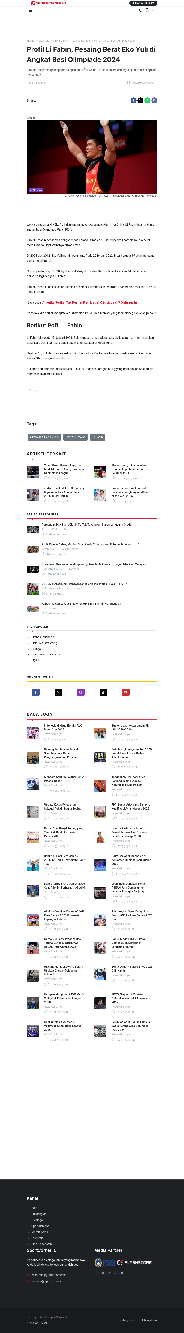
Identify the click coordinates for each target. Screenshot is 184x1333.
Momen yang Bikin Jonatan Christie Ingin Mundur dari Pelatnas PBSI (129, 469)
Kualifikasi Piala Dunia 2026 (45, 654)
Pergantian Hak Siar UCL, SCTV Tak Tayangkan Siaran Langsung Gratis (86, 524)
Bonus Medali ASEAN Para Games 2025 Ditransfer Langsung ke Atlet (128, 942)
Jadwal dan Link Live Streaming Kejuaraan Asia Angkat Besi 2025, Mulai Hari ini (64, 492)
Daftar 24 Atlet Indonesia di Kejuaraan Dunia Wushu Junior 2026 (131, 859)
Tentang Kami (127, 1320)
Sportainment (40, 1226)
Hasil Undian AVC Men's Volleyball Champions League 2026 (63, 1025)
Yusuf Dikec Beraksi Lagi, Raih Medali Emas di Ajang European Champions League (64, 469)
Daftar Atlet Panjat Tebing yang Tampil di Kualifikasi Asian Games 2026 (63, 832)
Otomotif (37, 1238)
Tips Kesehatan (41, 1244)
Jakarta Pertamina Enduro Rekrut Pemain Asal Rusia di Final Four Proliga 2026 (129, 832)
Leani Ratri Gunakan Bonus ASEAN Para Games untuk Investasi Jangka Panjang (129, 887)
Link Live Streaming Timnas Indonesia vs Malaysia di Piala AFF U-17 (84, 583)
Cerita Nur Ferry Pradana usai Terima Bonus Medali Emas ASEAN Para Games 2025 (62, 942)
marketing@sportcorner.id (46, 1275)
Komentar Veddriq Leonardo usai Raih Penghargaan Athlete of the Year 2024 (131, 492)
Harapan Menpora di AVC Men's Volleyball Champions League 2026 (64, 998)
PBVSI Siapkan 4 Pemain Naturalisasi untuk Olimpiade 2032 (130, 998)
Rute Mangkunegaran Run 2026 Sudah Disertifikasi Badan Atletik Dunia (132, 753)
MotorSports (39, 1232)
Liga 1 (35, 660)
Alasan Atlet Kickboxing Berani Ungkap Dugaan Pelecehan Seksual (63, 970)
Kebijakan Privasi (37, 1323)
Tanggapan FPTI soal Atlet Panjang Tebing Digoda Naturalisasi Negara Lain (128, 780)
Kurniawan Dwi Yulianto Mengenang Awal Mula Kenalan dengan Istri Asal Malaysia (94, 564)
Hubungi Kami (149, 1320)
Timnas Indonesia (43, 637)
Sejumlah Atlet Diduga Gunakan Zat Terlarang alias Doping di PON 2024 (132, 1025)
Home (30, 40)
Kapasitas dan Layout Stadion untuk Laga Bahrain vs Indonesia (81, 603)
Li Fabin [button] (97, 437)
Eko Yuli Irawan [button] (75, 437)
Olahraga (43, 40)
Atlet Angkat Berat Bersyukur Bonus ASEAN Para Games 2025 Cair (132, 915)
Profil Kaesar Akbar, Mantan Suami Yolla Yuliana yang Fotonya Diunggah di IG (91, 544)
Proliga (36, 649)
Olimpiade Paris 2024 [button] (44, 437)
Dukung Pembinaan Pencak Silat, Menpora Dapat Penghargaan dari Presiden (61, 753)
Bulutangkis (39, 1214)
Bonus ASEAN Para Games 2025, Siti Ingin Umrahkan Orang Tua (64, 859)
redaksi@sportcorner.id (44, 1281)
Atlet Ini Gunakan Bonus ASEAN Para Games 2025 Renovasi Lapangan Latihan (64, 915)
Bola (34, 1208)
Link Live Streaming (44, 643)
